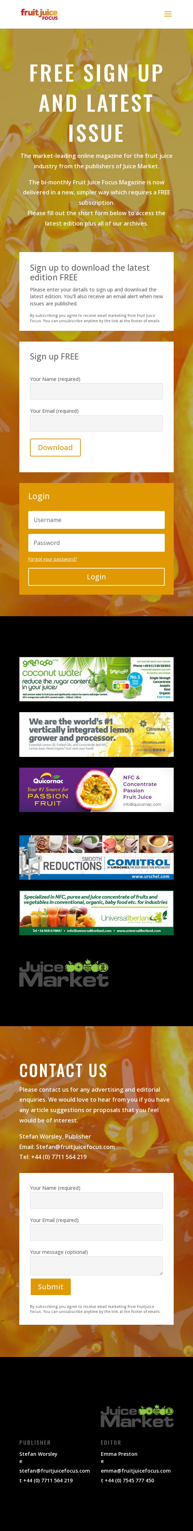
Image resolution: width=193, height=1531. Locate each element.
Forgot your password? (52, 559)
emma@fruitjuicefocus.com (136, 1470)
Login (96, 576)
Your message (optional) (96, 1270)
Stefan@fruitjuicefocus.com (75, 1147)
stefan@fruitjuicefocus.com (54, 1470)
